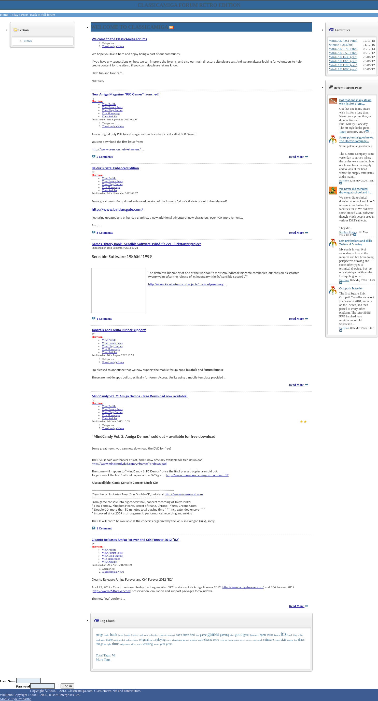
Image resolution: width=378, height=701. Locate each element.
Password (23, 686)
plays (168, 640)
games (213, 634)
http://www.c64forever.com (111, 591)
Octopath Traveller (351, 288)
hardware (254, 635)
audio (106, 635)
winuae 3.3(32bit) (341, 45)
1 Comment (104, 318)
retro (216, 639)
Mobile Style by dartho (15, 699)
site (255, 640)
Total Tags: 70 (105, 655)
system (290, 640)
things (99, 644)
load (98, 640)
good (238, 635)
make (109, 639)
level (289, 635)
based (120, 635)
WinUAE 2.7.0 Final (343, 49)
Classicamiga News (113, 46)
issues (277, 635)
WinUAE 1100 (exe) (343, 65)
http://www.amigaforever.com (242, 587)
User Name (8, 681)
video (133, 644)
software (268, 639)
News (28, 41)
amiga (99, 635)
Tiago (342, 131)
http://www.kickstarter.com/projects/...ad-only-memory (185, 284)
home (263, 635)
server (242, 640)
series (236, 640)
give (232, 635)
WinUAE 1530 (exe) (343, 57)
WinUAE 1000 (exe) (343, 69)
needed (122, 640)
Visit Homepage (111, 113)
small (259, 640)
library (296, 635)
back (113, 635)
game (203, 635)
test (296, 640)
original (144, 639)
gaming (224, 635)
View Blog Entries (112, 110)
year (162, 644)
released (207, 639)
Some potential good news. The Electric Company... (356, 139)
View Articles (109, 116)
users (127, 644)
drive (186, 635)
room (230, 640)
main (103, 640)
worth (156, 644)
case (146, 635)
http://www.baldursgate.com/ (117, 209)
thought (107, 644)
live (301, 635)
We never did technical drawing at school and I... (355, 190)
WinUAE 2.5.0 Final (343, 53)
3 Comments (104, 232)
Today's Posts (19, 15)
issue (270, 635)
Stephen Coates (348, 231)
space (277, 640)
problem (193, 640)
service (249, 640)
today (122, 644)
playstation (177, 640)
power (186, 640)
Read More (299, 157)
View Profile (109, 104)
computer (163, 635)
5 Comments (104, 157)
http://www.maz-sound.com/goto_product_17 (197, 475)
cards (140, 635)
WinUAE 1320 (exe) (343, 61)
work (139, 644)
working (148, 644)
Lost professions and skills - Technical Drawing (356, 242)
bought (127, 635)
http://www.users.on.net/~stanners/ (116, 149)
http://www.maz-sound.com (184, 494)
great (246, 635)
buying (134, 635)
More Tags (103, 659)
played (152, 640)
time (115, 644)
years (169, 644)
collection (153, 635)
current (172, 635)
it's (284, 634)
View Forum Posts (112, 107)
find (192, 635)
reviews (223, 640)
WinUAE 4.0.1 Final (343, 41)
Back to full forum (42, 15)
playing (161, 639)
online (129, 640)
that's (301, 639)
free (197, 635)
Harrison (344, 180)
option (135, 640)
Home (4, 15)
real (200, 640)
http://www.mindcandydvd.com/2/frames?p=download (129, 464)
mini (116, 640)
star (283, 639)
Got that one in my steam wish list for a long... (355, 101)
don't (179, 635)
